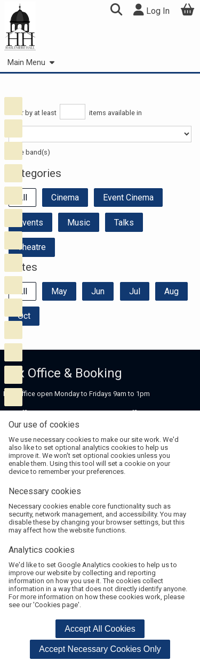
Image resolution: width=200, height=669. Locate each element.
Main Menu (30, 62)
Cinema (65, 197)
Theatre (32, 247)
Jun (98, 291)
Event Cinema (128, 197)
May (59, 291)
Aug (171, 291)
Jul (134, 291)
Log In (151, 10)
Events (30, 222)
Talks (124, 222)
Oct (24, 316)
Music (78, 222)
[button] (116, 11)
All (22, 197)
